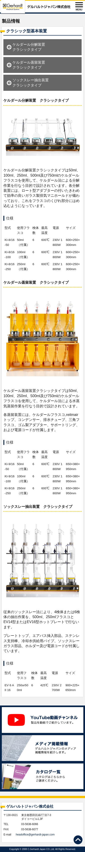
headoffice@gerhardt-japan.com (35, 834)
